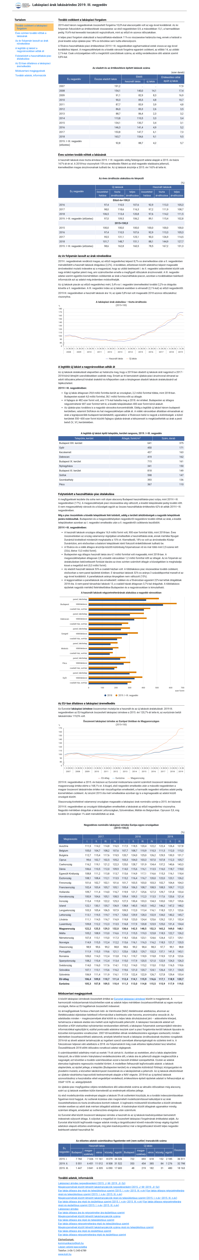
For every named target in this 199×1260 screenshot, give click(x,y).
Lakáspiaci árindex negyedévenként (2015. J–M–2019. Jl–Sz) (91, 1183)
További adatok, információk (31, 75)
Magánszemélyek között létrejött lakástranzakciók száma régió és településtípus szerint (106, 1227)
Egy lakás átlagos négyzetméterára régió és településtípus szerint (93, 1223)
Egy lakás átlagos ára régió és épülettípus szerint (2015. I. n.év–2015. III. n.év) (100, 1201)
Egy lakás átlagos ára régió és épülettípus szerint (84, 1231)
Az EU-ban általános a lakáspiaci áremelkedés (34, 65)
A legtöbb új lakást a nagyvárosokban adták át (30, 50)
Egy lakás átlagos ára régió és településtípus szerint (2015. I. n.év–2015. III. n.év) (102, 1190)
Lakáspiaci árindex (68, 1209)
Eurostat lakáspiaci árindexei (129, 998)
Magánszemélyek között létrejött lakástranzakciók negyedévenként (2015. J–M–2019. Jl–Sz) (109, 1187)
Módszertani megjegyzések (31, 70)
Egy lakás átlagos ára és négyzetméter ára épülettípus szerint (91, 1212)
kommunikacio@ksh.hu (71, 1243)
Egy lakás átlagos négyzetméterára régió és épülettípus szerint (92, 1234)
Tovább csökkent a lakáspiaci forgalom (32, 27)
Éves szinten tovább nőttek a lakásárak (31, 34)
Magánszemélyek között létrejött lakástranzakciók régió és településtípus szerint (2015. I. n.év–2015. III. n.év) (117, 1198)
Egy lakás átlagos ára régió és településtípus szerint (86, 1220)
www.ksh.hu (64, 1254)
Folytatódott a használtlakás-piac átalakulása (34, 57)
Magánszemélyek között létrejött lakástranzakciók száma (89, 1216)
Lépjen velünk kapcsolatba (72, 1246)
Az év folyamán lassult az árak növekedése (32, 42)
